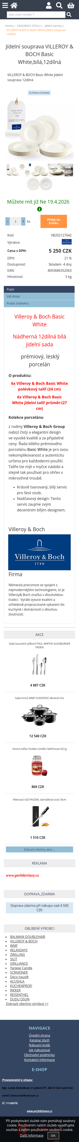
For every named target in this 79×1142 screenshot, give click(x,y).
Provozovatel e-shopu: (17, 1080)
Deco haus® (19, 977)
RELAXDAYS (18, 950)
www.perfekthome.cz (39, 1111)
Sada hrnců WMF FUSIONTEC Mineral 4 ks (39, 698)
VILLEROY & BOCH (23, 941)
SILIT (13, 959)
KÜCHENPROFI (21, 986)
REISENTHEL (19, 995)
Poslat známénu (18, 303)
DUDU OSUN (19, 999)
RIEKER (15, 990)
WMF (14, 946)
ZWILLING (17, 954)
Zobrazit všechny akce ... (39, 849)
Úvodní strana (39, 1035)
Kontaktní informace (39, 1060)
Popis (10, 289)
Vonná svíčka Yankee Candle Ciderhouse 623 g (39, 749)
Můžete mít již (39, 205)
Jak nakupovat (39, 1050)
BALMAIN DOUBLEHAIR (27, 937)
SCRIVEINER (19, 972)
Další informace (31, 1135)
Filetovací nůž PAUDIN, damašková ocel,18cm (39, 799)
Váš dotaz (13, 296)
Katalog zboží (39, 1040)
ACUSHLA (17, 981)
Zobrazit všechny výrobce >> (27, 1004)
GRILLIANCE (19, 963)
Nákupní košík (39, 1045)
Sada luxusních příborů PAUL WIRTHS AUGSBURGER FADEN (39, 645)
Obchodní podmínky (39, 1055)
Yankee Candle (21, 968)
